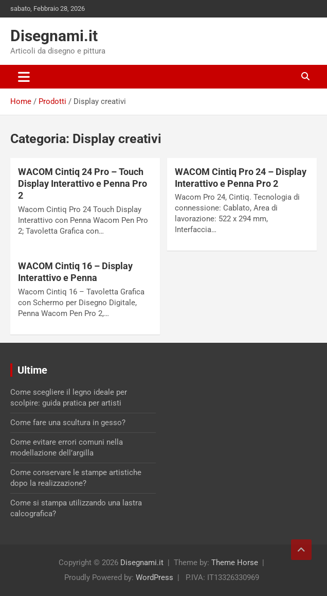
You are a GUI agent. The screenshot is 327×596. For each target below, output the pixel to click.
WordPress (154, 577)
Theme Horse (234, 562)
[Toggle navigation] (24, 77)
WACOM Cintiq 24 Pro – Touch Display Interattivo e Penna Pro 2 (82, 183)
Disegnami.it (54, 36)
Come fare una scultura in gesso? (67, 422)
